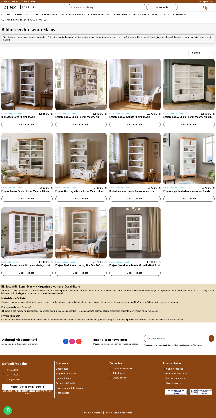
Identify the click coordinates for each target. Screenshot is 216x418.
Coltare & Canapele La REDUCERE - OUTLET (24, 20)
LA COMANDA (179, 14)
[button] (161, 7)
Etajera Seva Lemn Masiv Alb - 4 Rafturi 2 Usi (134, 265)
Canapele (21, 14)
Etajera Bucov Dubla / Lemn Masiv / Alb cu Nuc (189, 116)
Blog (166, 14)
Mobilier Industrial (99, 14)
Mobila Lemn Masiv (73, 14)
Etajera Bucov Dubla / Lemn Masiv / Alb (77, 116)
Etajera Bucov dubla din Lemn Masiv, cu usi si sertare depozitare (37, 265)
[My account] (203, 7)
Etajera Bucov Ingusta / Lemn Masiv (129, 116)
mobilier (30, 7)
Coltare (7, 14)
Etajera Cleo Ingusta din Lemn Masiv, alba (79, 191)
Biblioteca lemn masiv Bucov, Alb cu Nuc (132, 191)
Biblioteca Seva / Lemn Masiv (18, 116)
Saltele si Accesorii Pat (147, 14)
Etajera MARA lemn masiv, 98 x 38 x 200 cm (79, 265)
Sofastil (11, 7)
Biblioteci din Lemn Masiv (11, 113)
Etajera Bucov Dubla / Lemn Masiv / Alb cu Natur (28, 191)
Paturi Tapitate (121, 14)
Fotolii (34, 14)
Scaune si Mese (50, 14)
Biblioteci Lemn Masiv (10, 262)
